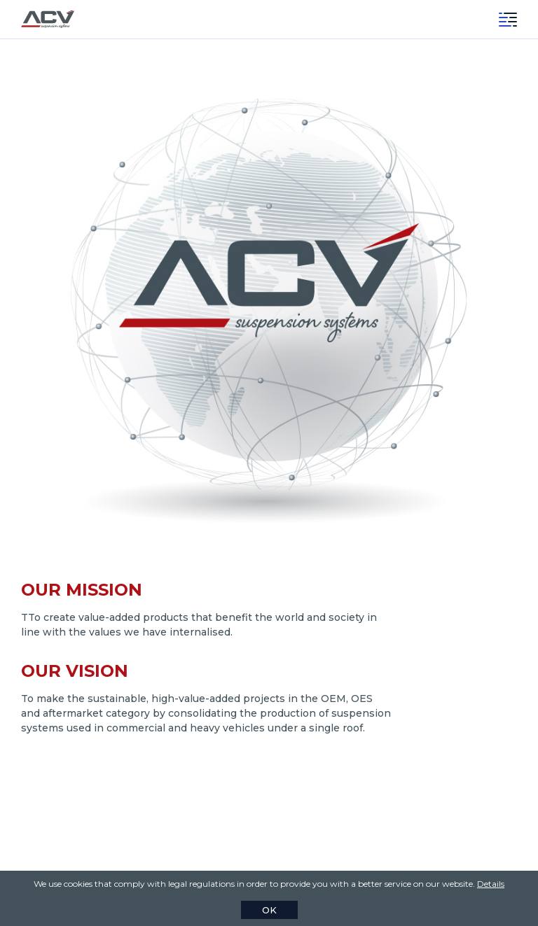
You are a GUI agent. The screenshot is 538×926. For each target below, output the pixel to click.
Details (490, 883)
